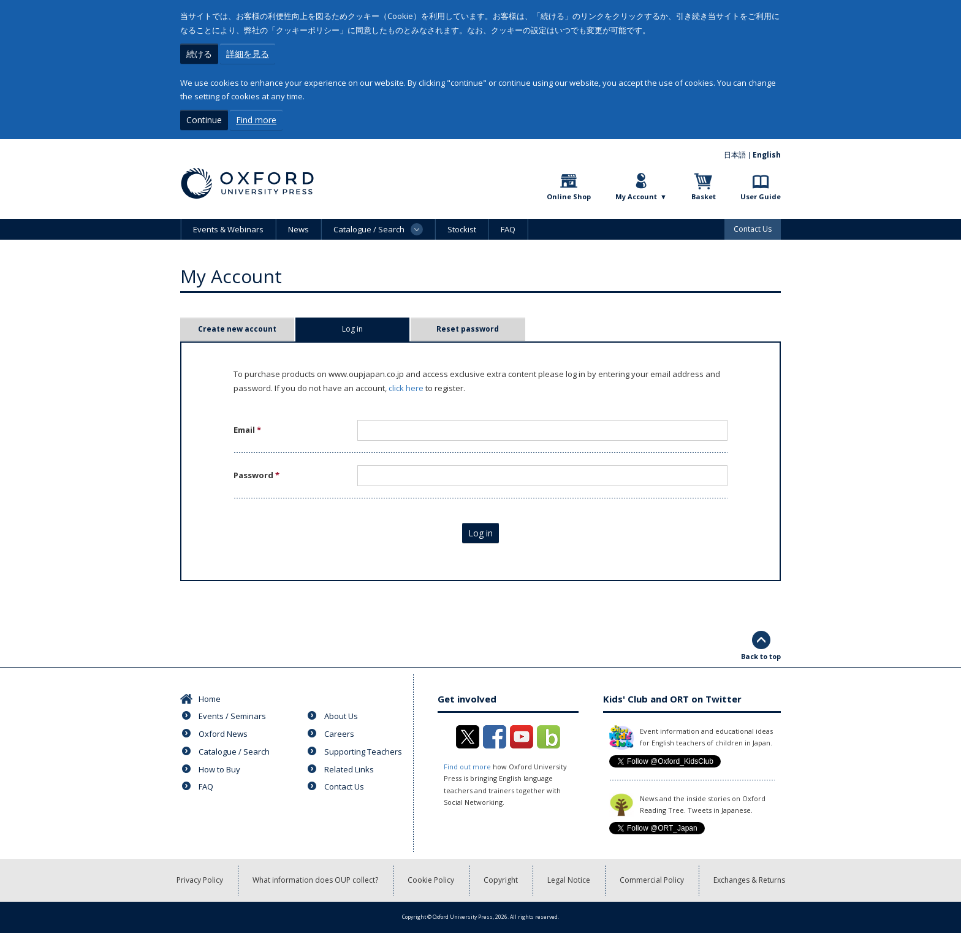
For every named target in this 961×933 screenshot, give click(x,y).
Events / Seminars (232, 716)
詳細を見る (247, 53)
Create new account (237, 329)
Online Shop (569, 196)
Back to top (761, 656)
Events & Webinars (228, 229)
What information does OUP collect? (315, 880)
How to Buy (219, 769)
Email (247, 429)
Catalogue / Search (234, 751)
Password (256, 475)
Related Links (349, 769)
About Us (341, 716)
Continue (204, 120)
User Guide (760, 196)
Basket (703, 196)
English (767, 155)
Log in (371, 329)
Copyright (501, 880)
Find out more (467, 766)
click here (406, 388)
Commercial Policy (652, 880)
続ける (199, 53)
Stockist (461, 229)
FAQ (508, 229)
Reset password (467, 329)
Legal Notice (568, 880)
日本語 (735, 155)
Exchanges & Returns (749, 880)
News (298, 229)
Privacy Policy (200, 880)
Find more (256, 120)
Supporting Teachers (363, 751)
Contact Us (753, 229)
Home (210, 698)
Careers (339, 733)
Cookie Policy (431, 880)
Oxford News (223, 733)
